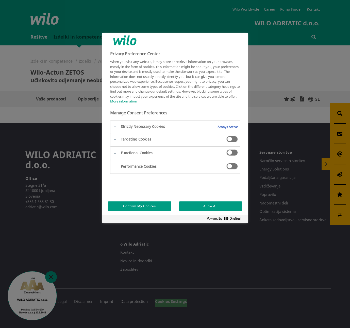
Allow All (210, 206)
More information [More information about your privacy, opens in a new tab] (123, 101)
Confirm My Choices (139, 206)
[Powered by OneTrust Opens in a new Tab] (226, 219)
